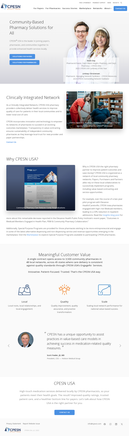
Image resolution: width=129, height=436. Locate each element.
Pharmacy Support (99, 3)
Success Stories (69, 8)
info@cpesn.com (94, 424)
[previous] (8, 346)
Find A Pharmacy (85, 3)
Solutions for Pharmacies (24, 62)
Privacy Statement (13, 423)
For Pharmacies (53, 8)
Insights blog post (110, 215)
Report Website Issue (31, 423)
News (109, 3)
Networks (97, 8)
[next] (120, 346)
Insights (116, 3)
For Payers (39, 8)
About (107, 8)
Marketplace (85, 8)
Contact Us (11, 142)
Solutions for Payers (22, 56)
